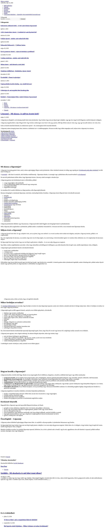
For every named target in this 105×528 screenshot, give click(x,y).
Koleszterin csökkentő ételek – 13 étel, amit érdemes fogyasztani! (19, 25)
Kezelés (6, 10)
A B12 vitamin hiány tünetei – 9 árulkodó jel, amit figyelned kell (18, 32)
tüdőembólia (7, 216)
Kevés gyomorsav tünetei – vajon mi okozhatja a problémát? (18, 51)
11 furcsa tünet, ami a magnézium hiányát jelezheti (20, 520)
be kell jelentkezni (18, 463)
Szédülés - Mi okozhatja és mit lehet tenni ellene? (21, 473)
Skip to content (5, 1)
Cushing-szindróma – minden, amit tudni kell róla (15, 58)
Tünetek (6, 7)
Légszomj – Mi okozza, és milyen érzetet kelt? (20, 114)
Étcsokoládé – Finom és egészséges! (10, 77)
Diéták (5, 13)
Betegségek (7, 11)
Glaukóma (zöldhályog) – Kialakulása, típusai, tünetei (16, 71)
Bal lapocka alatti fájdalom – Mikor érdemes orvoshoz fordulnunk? (26, 526)
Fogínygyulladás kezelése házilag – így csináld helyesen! (16, 84)
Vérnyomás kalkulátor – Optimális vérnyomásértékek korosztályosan (22, 14)
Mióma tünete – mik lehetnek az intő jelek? (13, 64)
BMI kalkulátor (8, 5)
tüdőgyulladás (7, 213)
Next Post (4, 466)
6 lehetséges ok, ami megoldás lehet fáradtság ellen (15, 90)
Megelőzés (7, 8)
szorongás (4, 174)
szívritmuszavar (8, 204)
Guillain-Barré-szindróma (10, 203)
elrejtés (12, 131)
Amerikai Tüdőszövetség (9, 306)
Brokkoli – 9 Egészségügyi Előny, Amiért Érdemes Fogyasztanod (19, 97)
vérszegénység (8, 197)
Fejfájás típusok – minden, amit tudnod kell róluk (15, 38)
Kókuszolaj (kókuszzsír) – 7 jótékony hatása (13, 45)
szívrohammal (82, 174)
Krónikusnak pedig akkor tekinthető (88, 170)
